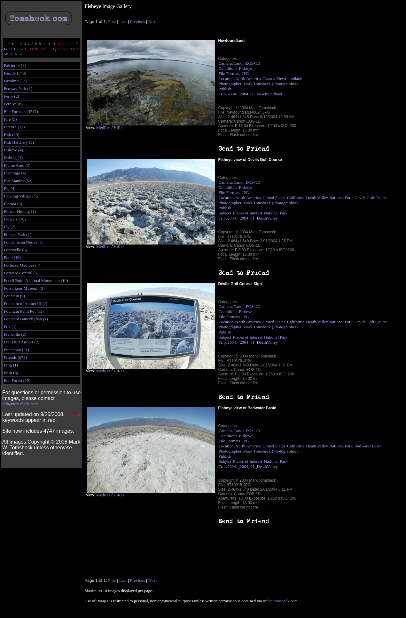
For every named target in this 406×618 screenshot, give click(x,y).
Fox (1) (10, 326)
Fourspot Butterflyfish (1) (26, 319)
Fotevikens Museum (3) (24, 288)
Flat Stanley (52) (18, 180)
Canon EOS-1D (246, 63)
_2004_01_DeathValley (258, 218)
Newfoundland (289, 78)
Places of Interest (247, 213)
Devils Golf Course (371, 197)
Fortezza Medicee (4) (22, 265)
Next (152, 21)
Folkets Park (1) (17, 234)
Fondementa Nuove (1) (23, 242)
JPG (245, 73)
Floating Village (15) (22, 196)
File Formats (229, 73)
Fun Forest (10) (17, 380)
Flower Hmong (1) (20, 211)
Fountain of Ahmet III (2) (25, 303)
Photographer (229, 83)
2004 (231, 94)
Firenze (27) (14, 126)
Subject (224, 213)
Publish (224, 88)
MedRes (103, 127)
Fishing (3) (13, 157)
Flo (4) (10, 188)
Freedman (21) (16, 349)
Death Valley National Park (329, 197)
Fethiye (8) (13, 103)
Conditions (227, 68)
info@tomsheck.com (20, 403)
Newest (73, 414)
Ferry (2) (11, 96)
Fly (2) (10, 226)
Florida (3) (13, 203)
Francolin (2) (15, 334)
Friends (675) (15, 357)
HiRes (118, 127)
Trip (221, 94)
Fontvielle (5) (15, 249)
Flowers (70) (15, 219)
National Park (276, 213)
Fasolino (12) (15, 80)
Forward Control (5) (21, 272)
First (112, 21)
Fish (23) (12, 134)
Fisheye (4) (13, 150)
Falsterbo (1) (15, 65)
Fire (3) (10, 119)
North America (248, 78)
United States (273, 197)
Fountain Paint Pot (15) (24, 311)
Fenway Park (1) (18, 88)
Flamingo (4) (15, 173)
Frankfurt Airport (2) (21, 342)
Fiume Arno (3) (17, 165)
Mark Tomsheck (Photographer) (270, 83)
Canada (268, 78)
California (295, 197)
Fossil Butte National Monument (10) (36, 280)
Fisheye (245, 68)
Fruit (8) (11, 372)
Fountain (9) (14, 295)
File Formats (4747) (21, 111)
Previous (137, 21)
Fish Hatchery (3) (19, 142)
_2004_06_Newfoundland (260, 94)
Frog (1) (11, 365)
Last (123, 21)
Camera (224, 63)
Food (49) (12, 257)
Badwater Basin (368, 446)
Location (225, 78)
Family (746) (15, 73)
